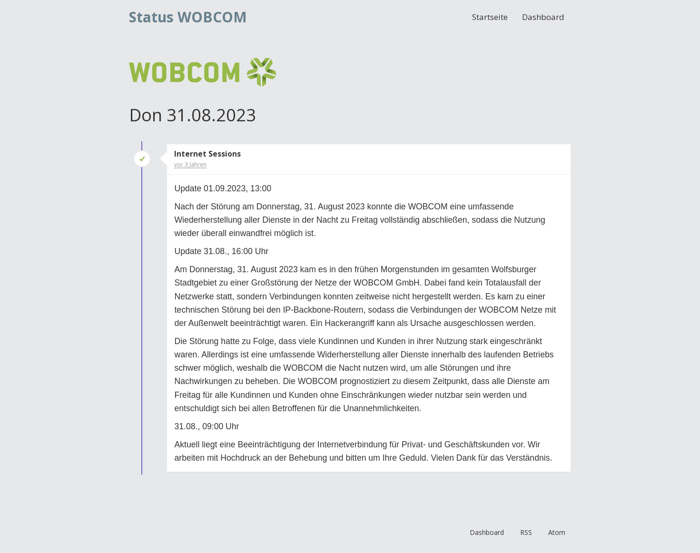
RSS (526, 532)
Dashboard (543, 16)
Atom (556, 532)
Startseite (490, 16)
